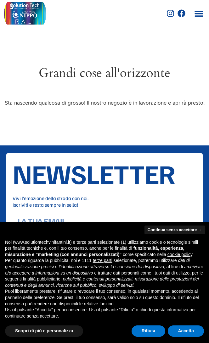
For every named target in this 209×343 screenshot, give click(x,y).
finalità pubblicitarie (41, 278)
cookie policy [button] (179, 254)
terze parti (102, 260)
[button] (199, 13)
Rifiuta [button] (148, 330)
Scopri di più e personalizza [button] (44, 330)
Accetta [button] (186, 330)
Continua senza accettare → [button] (175, 229)
